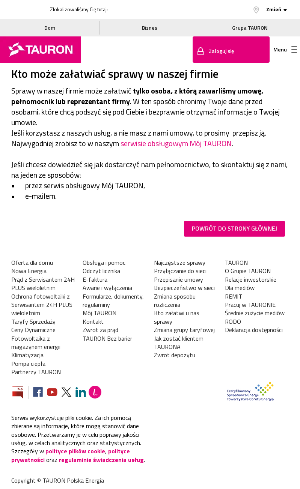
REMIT (233, 296)
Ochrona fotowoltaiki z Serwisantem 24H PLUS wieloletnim (41, 304)
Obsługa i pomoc (104, 262)
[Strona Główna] (40, 49)
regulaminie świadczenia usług (101, 459)
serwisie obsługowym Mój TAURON (176, 143)
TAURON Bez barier (107, 338)
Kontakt (93, 321)
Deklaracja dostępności (254, 330)
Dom (49, 28)
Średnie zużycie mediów (255, 313)
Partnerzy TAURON (36, 372)
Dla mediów (240, 288)
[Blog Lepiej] (95, 393)
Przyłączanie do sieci (180, 271)
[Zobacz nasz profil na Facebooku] (38, 393)
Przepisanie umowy (178, 279)
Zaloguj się (221, 51)
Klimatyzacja (27, 355)
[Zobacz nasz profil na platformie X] (66, 393)
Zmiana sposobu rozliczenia (175, 300)
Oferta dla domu (32, 262)
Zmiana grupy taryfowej (184, 330)
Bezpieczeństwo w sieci (184, 288)
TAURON (236, 262)
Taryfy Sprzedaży (33, 321)
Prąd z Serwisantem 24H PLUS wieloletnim (43, 283)
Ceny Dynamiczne (33, 330)
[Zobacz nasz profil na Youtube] (52, 393)
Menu (285, 49)
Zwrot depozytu (174, 355)
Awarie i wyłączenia (107, 288)
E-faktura (95, 279)
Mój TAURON (99, 313)
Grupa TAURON (250, 28)
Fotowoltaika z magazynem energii (35, 342)
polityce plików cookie (75, 451)
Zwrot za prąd (100, 330)
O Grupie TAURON (248, 271)
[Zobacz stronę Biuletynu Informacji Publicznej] (20, 393)
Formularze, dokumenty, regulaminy (113, 300)
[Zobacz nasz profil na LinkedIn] (80, 393)
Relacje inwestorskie (250, 279)
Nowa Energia (29, 271)
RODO (233, 321)
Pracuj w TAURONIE (250, 304)
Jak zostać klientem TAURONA (179, 342)
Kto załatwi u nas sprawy (176, 317)
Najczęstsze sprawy (179, 262)
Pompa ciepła (28, 363)
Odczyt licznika (101, 271)
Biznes (149, 28)
